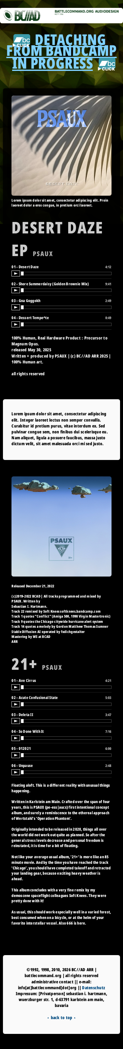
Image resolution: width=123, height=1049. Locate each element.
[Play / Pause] (15, 273)
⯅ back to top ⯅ (61, 1017)
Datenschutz (93, 988)
